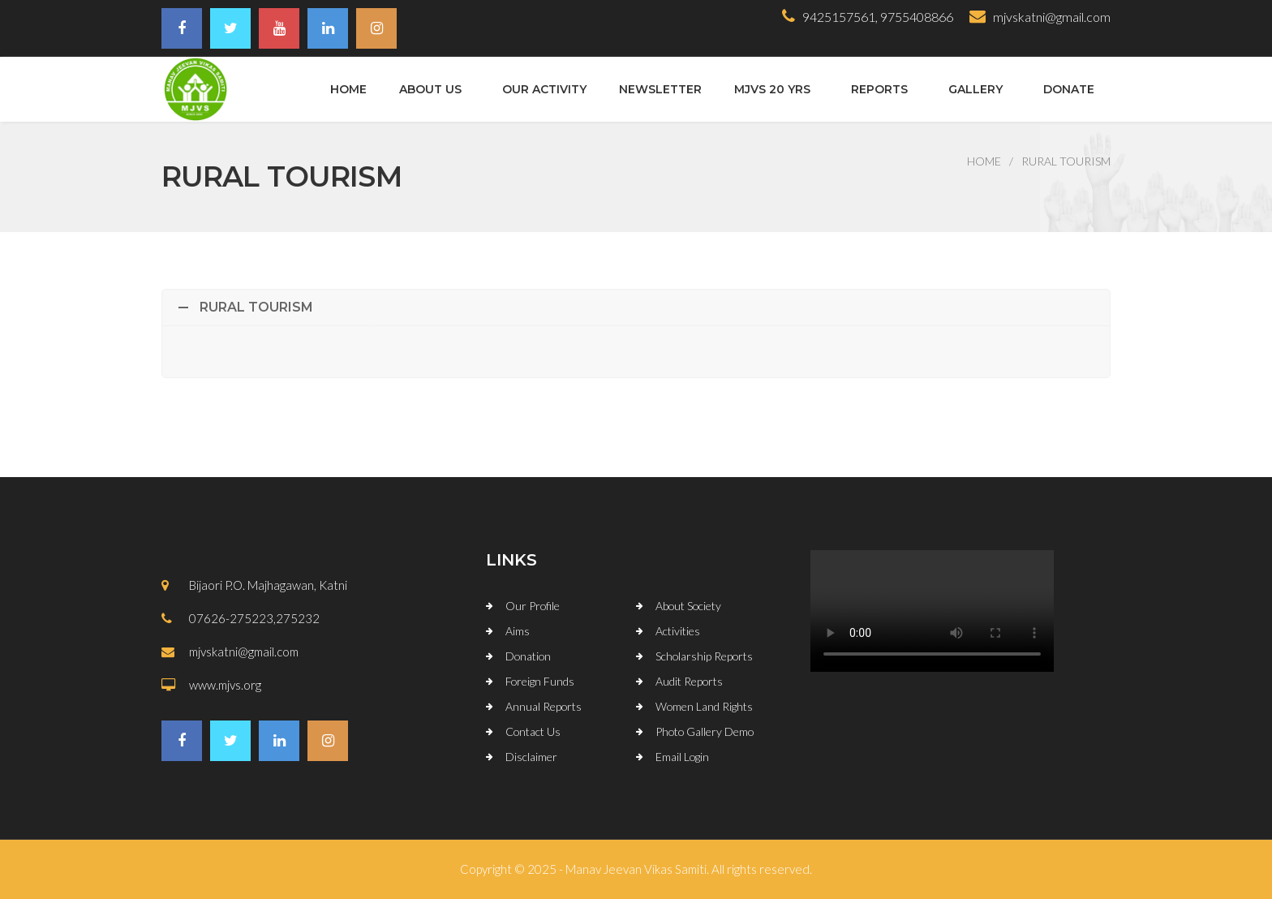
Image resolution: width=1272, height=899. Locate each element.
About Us (430, 89)
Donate (1068, 89)
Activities (677, 631)
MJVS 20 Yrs (772, 89)
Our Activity (544, 89)
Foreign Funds (539, 681)
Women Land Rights (704, 706)
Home (348, 89)
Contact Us (533, 731)
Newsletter (660, 89)
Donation (528, 656)
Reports (879, 89)
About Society (688, 606)
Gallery (975, 89)
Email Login (682, 757)
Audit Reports (689, 681)
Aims (517, 631)
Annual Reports (543, 706)
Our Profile (532, 606)
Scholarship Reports (704, 656)
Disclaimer (531, 757)
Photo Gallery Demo (704, 731)
